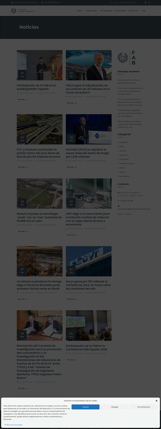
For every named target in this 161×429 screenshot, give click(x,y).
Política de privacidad (13, 425)
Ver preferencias (143, 407)
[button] (156, 401)
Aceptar (85, 407)
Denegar (114, 407)
